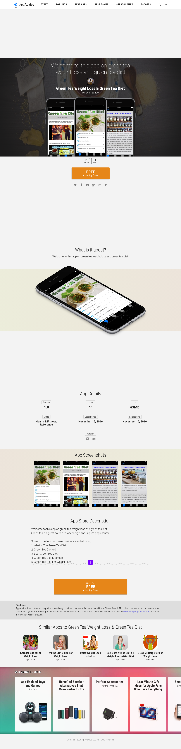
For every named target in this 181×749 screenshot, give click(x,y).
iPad (94, 162)
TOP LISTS (61, 4)
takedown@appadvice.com (136, 611)
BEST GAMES (101, 4)
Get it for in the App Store (91, 586)
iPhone (86, 162)
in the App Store (90, 173)
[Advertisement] (90, 33)
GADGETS (146, 4)
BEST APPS (81, 4)
